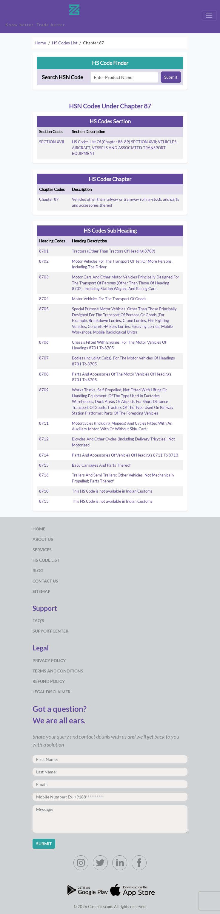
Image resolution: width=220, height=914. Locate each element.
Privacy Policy (49, 660)
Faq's (38, 620)
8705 (44, 308)
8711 (44, 423)
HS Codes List (64, 42)
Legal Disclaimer (51, 691)
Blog (38, 570)
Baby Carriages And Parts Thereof (101, 465)
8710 (44, 491)
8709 (44, 389)
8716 (44, 475)
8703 (44, 277)
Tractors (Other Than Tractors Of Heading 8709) (113, 251)
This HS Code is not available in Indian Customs (112, 491)
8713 (44, 501)
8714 (44, 455)
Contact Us (45, 580)
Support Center (50, 630)
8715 (44, 465)
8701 (44, 251)
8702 (44, 261)
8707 (44, 358)
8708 (44, 374)
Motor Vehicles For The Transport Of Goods (109, 298)
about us (43, 539)
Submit (170, 77)
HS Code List (46, 560)
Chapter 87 (49, 199)
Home (40, 42)
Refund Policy (49, 681)
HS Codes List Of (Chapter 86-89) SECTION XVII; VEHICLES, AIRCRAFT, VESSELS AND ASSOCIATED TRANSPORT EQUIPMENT (124, 147)
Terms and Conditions (58, 670)
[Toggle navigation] (209, 15)
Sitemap (41, 591)
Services (42, 549)
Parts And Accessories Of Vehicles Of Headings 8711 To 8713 (125, 455)
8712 (44, 439)
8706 (44, 342)
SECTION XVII (51, 141)
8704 (44, 298)
